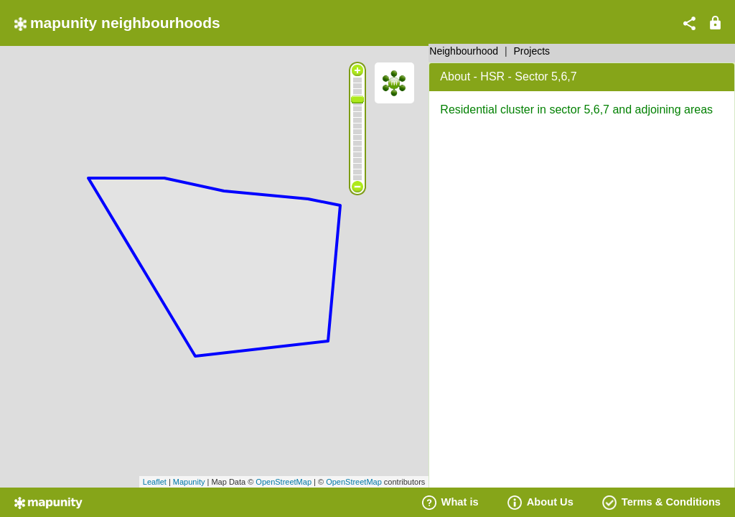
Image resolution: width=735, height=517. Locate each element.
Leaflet (155, 482)
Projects (532, 51)
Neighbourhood (463, 51)
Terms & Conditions (661, 502)
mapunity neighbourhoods (117, 22)
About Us (540, 502)
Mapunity (189, 482)
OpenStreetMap (284, 482)
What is (450, 502)
